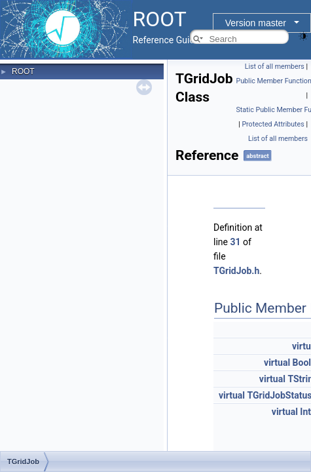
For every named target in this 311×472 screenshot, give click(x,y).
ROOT (23, 71)
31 (235, 242)
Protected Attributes (273, 124)
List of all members (274, 66)
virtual (277, 362)
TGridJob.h (236, 271)
